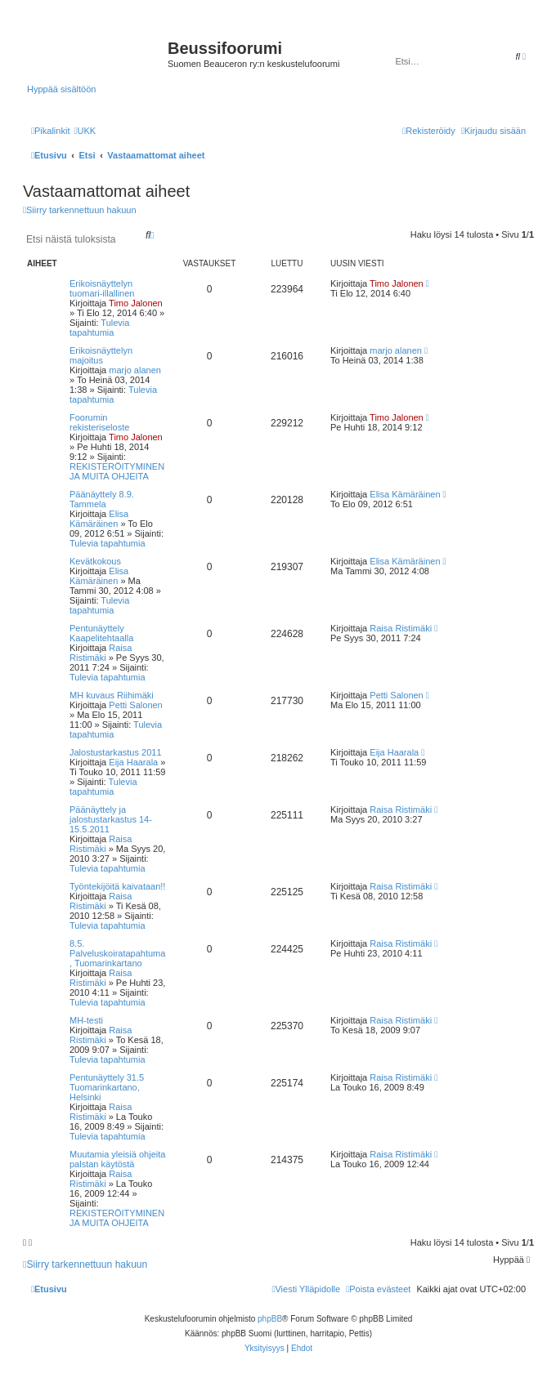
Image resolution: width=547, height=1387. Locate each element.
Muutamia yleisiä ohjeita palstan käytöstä (117, 1159)
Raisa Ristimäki (100, 652)
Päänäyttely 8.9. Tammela (101, 499)
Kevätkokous (95, 561)
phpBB (270, 1318)
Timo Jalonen (136, 303)
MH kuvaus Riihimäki (111, 695)
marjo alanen (135, 370)
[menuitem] (85, 131)
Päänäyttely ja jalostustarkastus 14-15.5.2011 (110, 819)
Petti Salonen (135, 705)
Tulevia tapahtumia (99, 327)
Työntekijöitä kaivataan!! (117, 886)
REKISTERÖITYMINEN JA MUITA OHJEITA (116, 471)
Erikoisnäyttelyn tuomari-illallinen (101, 288)
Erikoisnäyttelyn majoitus (100, 355)
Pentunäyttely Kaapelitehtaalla (101, 633)
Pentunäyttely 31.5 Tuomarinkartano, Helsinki (106, 1087)
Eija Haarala (133, 762)
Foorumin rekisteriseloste (99, 422)
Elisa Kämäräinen (98, 518)
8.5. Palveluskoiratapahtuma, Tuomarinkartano (117, 953)
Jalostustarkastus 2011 (115, 752)
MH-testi (86, 1020)
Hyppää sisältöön (61, 89)
